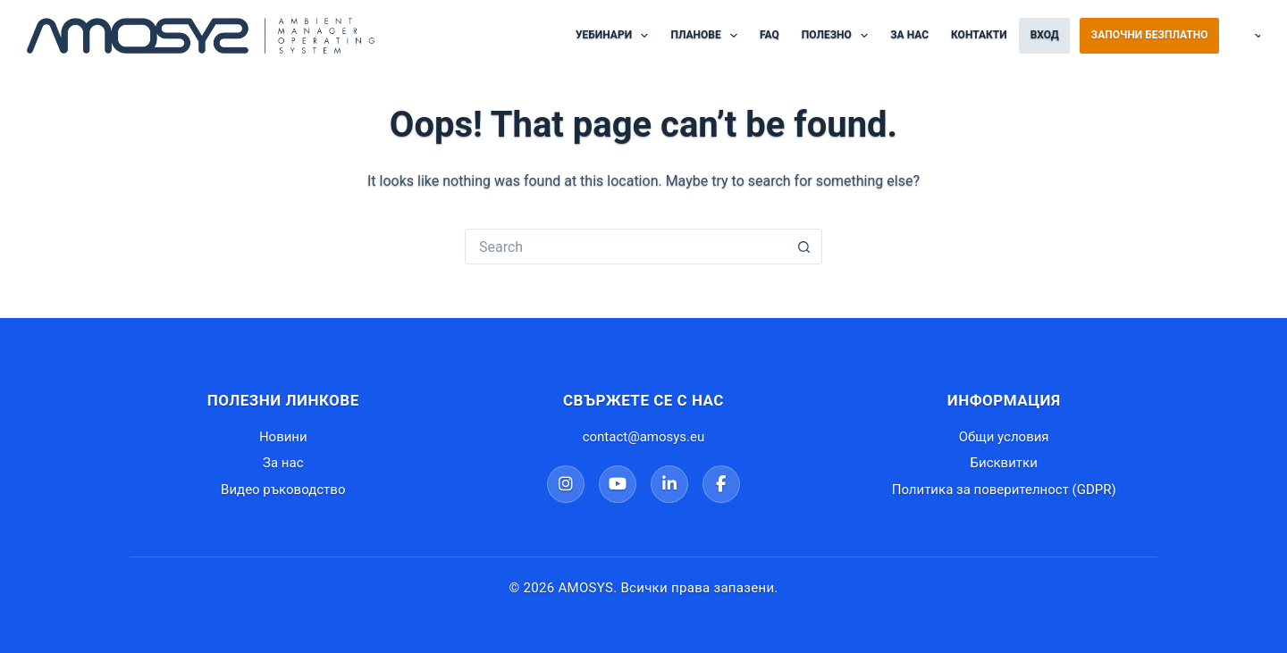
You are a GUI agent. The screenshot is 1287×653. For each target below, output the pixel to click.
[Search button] (804, 246)
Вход (1044, 35)
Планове (707, 35)
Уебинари (615, 35)
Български (1244, 35)
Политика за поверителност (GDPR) (1004, 489)
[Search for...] (625, 246)
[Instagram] (566, 484)
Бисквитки (1004, 463)
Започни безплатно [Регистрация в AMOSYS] (1149, 35)
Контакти (979, 35)
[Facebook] (721, 484)
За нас (909, 35)
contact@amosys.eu (644, 437)
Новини (283, 437)
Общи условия (1004, 437)
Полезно (838, 35)
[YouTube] (617, 484)
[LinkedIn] (669, 484)
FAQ (769, 35)
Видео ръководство (283, 489)
